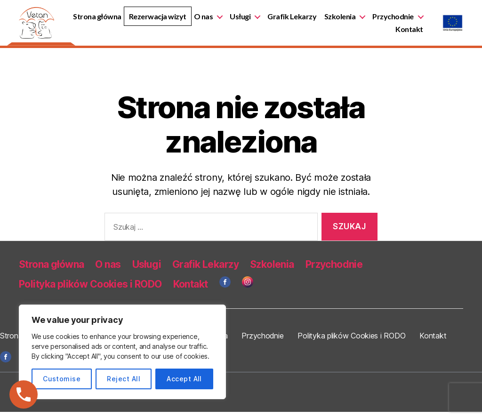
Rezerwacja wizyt (216, 19)
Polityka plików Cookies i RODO (90, 291)
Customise (61, 379)
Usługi (299, 19)
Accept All (184, 379)
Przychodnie (358, 32)
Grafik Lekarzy (350, 19)
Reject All (123, 379)
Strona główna (156, 19)
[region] (122, 352)
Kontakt (410, 32)
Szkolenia (398, 19)
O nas (262, 19)
